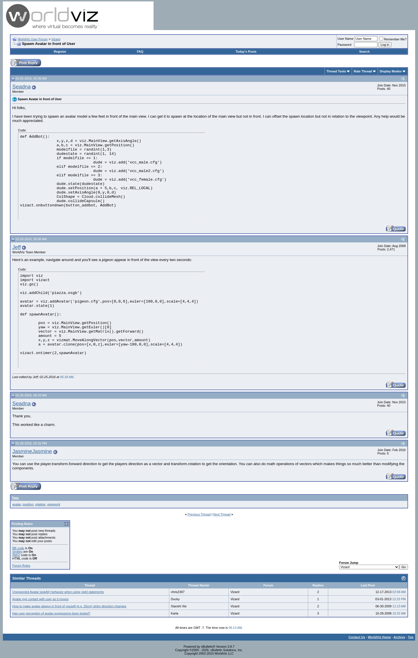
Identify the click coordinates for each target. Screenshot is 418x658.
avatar (16, 504)
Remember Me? (393, 39)
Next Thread (221, 514)
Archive (399, 637)
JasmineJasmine (32, 451)
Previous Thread (199, 514)
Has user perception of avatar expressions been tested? (51, 613)
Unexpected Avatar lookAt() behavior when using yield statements (58, 592)
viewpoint (53, 504)
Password (344, 44)
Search (364, 51)
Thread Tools (336, 71)
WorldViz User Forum (33, 39)
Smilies (17, 551)
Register (60, 51)
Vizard (55, 39)
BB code (18, 548)
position (28, 504)
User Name (346, 38)
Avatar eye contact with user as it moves (40, 599)
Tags (15, 497)
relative (40, 504)
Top (410, 637)
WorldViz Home (379, 637)
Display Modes (391, 71)
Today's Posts (246, 51)
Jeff (16, 247)
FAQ (140, 51)
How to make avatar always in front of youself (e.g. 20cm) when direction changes (69, 606)
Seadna (21, 87)
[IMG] (16, 555)
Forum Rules (21, 565)
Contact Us (357, 637)
